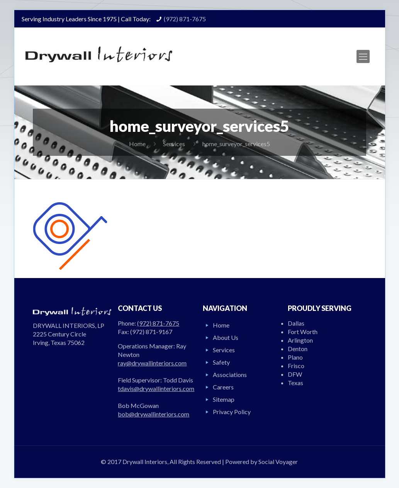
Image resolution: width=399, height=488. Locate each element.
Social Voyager (278, 461)
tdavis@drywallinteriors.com (156, 388)
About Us (225, 337)
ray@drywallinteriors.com (152, 363)
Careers (223, 387)
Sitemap (223, 399)
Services (174, 143)
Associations (230, 374)
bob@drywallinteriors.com (153, 414)
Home (137, 143)
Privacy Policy (232, 411)
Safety (221, 362)
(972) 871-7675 (185, 18)
